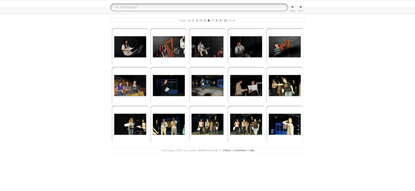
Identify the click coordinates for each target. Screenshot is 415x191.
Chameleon (240, 150)
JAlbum (226, 150)
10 (225, 20)
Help (251, 150)
